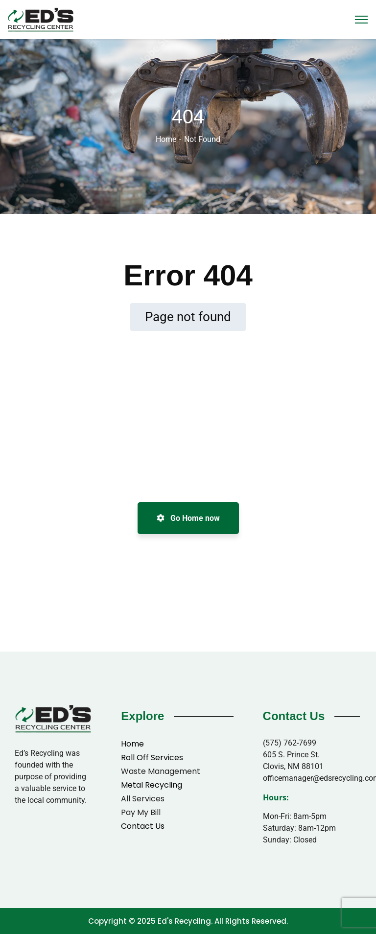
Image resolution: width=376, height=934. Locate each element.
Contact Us (142, 826)
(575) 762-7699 (289, 742)
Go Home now (188, 518)
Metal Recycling (151, 785)
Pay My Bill (141, 812)
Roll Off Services (152, 757)
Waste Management (160, 771)
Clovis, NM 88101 (293, 766)
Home (166, 139)
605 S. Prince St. (291, 754)
